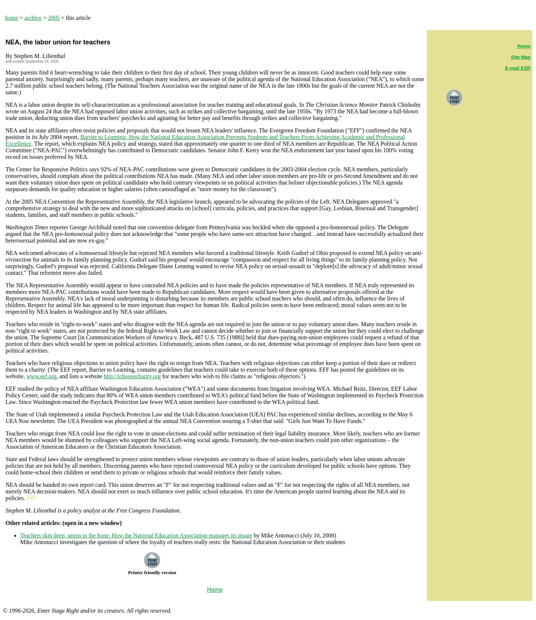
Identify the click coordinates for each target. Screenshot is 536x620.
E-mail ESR (518, 68)
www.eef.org (41, 376)
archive (33, 18)
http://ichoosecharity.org (132, 376)
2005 (54, 18)
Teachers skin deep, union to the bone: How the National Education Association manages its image (136, 535)
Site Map (521, 57)
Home (524, 46)
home (11, 18)
